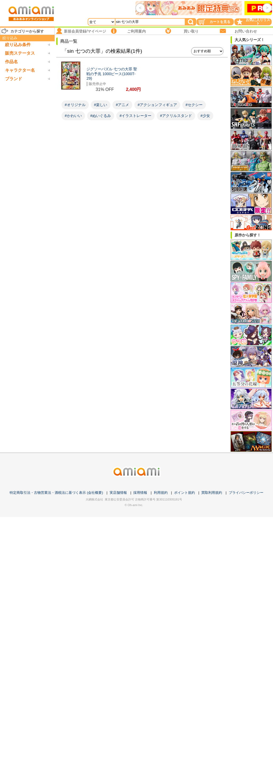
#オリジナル (75, 105)
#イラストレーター (135, 116)
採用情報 (140, 493)
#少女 (205, 116)
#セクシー (194, 105)
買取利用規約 (211, 493)
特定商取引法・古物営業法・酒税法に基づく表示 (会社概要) (56, 493)
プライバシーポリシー (246, 493)
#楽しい (100, 105)
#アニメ (122, 105)
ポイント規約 (184, 493)
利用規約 (161, 493)
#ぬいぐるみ (100, 116)
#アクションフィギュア (157, 105)
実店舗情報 (118, 493)
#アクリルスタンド (176, 116)
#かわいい (73, 116)
